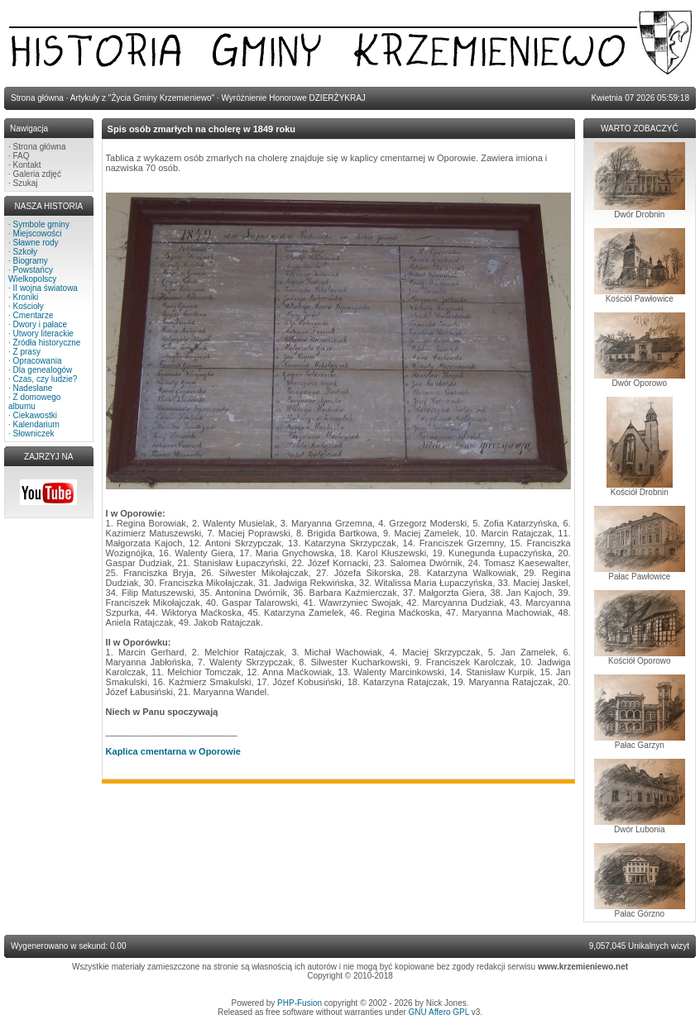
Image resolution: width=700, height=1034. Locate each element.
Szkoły (25, 251)
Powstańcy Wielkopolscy (32, 274)
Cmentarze (33, 315)
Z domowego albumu (34, 402)
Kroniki (26, 297)
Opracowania (37, 360)
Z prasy (27, 351)
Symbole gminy (41, 224)
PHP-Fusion (299, 1003)
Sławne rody (36, 242)
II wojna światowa (45, 288)
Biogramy (30, 260)
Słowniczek (34, 433)
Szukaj (25, 183)
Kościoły (28, 306)
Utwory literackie (43, 333)
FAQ (21, 155)
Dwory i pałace (40, 324)
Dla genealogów (43, 369)
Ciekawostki (35, 415)
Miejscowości (37, 233)
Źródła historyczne (47, 342)
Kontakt (27, 164)
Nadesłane (33, 388)
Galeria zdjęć (37, 174)
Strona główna (39, 146)
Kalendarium (36, 424)
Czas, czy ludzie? (45, 379)
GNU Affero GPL (439, 1012)
